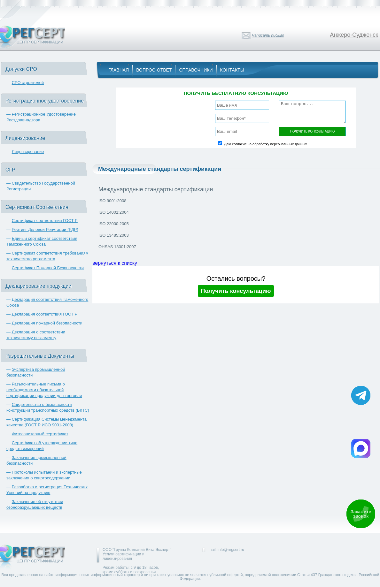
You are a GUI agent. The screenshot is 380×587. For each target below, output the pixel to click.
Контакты (232, 69)
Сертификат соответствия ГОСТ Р (45, 220)
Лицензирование (28, 151)
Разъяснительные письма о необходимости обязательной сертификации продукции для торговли (44, 390)
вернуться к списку (114, 263)
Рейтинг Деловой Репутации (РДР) (45, 229)
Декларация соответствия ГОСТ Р (45, 314)
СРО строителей (28, 82)
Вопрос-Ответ (154, 69)
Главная (118, 69)
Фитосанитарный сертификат (40, 433)
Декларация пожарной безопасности (47, 323)
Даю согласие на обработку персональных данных (265, 144)
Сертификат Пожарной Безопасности (48, 267)
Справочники (196, 69)
